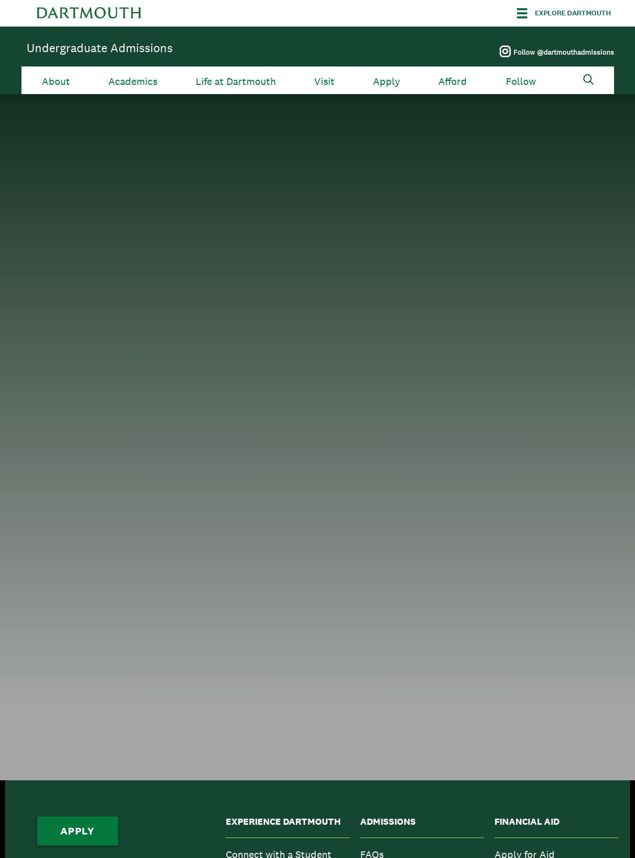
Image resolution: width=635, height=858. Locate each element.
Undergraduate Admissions (100, 48)
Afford (452, 81)
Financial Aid (527, 821)
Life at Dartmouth (236, 81)
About (56, 81)
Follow (521, 81)
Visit (324, 81)
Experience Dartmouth (283, 821)
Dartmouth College (89, 13)
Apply (386, 81)
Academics (132, 81)
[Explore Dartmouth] (564, 13)
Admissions (388, 821)
